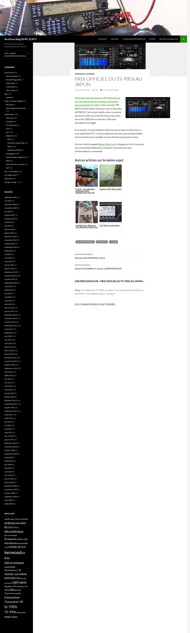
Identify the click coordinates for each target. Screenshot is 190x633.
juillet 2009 (8, 504)
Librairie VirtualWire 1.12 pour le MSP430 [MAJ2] (110, 266)
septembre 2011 (10, 411)
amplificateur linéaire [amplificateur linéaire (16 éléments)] (12, 519)
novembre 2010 (10, 447)
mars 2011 (8, 432)
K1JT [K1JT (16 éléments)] (6, 547)
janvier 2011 (9, 439)
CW (7, 129)
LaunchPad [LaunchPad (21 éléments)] (9, 567)
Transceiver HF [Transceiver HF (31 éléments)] (13, 601)
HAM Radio (80, 74)
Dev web (9, 104)
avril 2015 (8, 258)
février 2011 (9, 436)
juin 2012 (8, 379)
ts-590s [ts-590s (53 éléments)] (10, 606)
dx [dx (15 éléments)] (18, 527)
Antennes (9, 118)
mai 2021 (8, 201)
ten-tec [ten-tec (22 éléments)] (17, 590)
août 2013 (8, 329)
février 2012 (9, 393)
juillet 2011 (8, 418)
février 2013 (9, 350)
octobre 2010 (9, 450)
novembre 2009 (10, 489)
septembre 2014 (10, 283)
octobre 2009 (9, 493)
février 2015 (9, 265)
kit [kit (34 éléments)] (23, 553)
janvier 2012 (9, 397)
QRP (9, 146)
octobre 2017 (9, 215)
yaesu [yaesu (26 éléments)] (14, 616)
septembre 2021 (10, 197)
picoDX (152, 39)
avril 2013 (8, 343)
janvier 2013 (9, 354)
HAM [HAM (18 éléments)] (25, 539)
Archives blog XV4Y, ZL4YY (20, 39)
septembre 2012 (10, 368)
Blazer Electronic (107, 144)
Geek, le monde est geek (13, 101)
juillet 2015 (8, 251)
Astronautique (11, 76)
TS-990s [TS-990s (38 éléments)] (10, 612)
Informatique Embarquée (16, 108)
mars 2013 (8, 347)
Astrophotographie (13, 80)
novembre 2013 (10, 318)
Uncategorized (10, 175)
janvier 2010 (9, 482)
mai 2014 (8, 297)
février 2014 (9, 308)
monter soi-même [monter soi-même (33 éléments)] (15, 574)
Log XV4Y (114, 39)
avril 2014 (8, 300)
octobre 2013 (9, 322)
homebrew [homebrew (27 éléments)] (10, 543)
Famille (9, 97)
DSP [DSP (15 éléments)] (15, 527)
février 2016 (9, 229)
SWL (8, 161)
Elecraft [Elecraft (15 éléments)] (7, 535)
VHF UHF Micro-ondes (15, 164)
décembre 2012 (10, 358)
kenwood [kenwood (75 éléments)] (13, 552)
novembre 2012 (10, 361)
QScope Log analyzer (168, 39)
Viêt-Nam (8, 178)
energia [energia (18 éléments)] (13, 535)
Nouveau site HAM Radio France (110, 256)
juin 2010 (8, 464)
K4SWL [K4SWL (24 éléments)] (13, 547)
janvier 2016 (9, 233)
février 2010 (9, 479)
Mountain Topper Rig (15, 143)
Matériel (90, 74)
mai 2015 (8, 254)
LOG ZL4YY (102, 39)
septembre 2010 (10, 454)
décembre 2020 (10, 204)
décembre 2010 (10, 443)
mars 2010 (8, 475)
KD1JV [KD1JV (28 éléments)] (22, 547)
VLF (7, 168)
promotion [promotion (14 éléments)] (8, 583)
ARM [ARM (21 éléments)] (18, 523)
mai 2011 (8, 425)
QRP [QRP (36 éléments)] (15, 582)
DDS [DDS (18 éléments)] (12, 527)
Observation (11, 90)
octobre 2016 (9, 219)
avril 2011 (8, 429)
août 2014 (8, 286)
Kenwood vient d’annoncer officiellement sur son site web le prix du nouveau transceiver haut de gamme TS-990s (97, 101)
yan (96, 90)
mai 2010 (8, 468)
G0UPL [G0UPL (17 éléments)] (19, 539)
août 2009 (8, 500)
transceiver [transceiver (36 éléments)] (12, 597)
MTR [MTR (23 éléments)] (17, 578)
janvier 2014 (9, 311)
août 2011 (8, 415)
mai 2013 (8, 340)
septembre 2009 (10, 497)
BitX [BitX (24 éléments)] (23, 523)
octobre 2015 (9, 243)
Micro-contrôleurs (11, 171)
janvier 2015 (9, 268)
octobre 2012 (9, 365)
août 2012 (8, 372)
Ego (5, 94)
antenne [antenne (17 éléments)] (24, 519)
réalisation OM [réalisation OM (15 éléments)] (22, 586)
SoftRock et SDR (13, 150)
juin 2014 (8, 293)
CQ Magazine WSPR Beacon (133, 39)
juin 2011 (8, 422)
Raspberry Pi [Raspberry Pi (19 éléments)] (10, 586)
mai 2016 (8, 226)
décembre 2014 (10, 272)
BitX (9, 139)
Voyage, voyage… (11, 182)
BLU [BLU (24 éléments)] (6, 527)
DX (7, 132)
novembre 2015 (10, 240)
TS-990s (114, 242)
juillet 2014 (8, 290)
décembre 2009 (10, 486)
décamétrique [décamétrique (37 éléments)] (13, 531)
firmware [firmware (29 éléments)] (10, 539)
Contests (9, 121)
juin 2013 (8, 336)
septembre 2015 (10, 247)
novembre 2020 (10, 208)
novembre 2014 (10, 276)
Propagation (11, 153)
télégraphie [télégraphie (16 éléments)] (21, 612)
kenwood (102, 242)
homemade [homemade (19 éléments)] (22, 543)
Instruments (10, 87)
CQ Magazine (11, 125)
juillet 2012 (8, 375)
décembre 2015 (10, 236)
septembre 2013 (10, 325)
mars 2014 (8, 304)
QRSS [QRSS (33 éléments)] (23, 582)
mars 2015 (8, 261)
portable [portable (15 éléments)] (23, 578)
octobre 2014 (9, 279)
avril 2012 (8, 386)
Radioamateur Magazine (15, 157)
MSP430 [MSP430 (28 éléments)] (9, 578)
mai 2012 (8, 382)
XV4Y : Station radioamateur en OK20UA (15, 54)
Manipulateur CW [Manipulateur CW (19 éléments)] (12, 570)
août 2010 (8, 457)
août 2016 (8, 222)
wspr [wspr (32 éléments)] (7, 616)
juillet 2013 (8, 333)
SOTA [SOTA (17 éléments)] (6, 590)
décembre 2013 (10, 315)
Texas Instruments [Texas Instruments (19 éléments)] (12, 593)
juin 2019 (8, 211)
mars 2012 (8, 390)
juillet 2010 (8, 461)
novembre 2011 (10, 404)
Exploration (10, 83)
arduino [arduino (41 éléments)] (9, 523)
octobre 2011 (9, 407)
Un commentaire (111, 90)
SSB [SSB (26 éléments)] (12, 589)
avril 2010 (8, 472)
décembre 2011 (10, 400)
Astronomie (9, 72)
